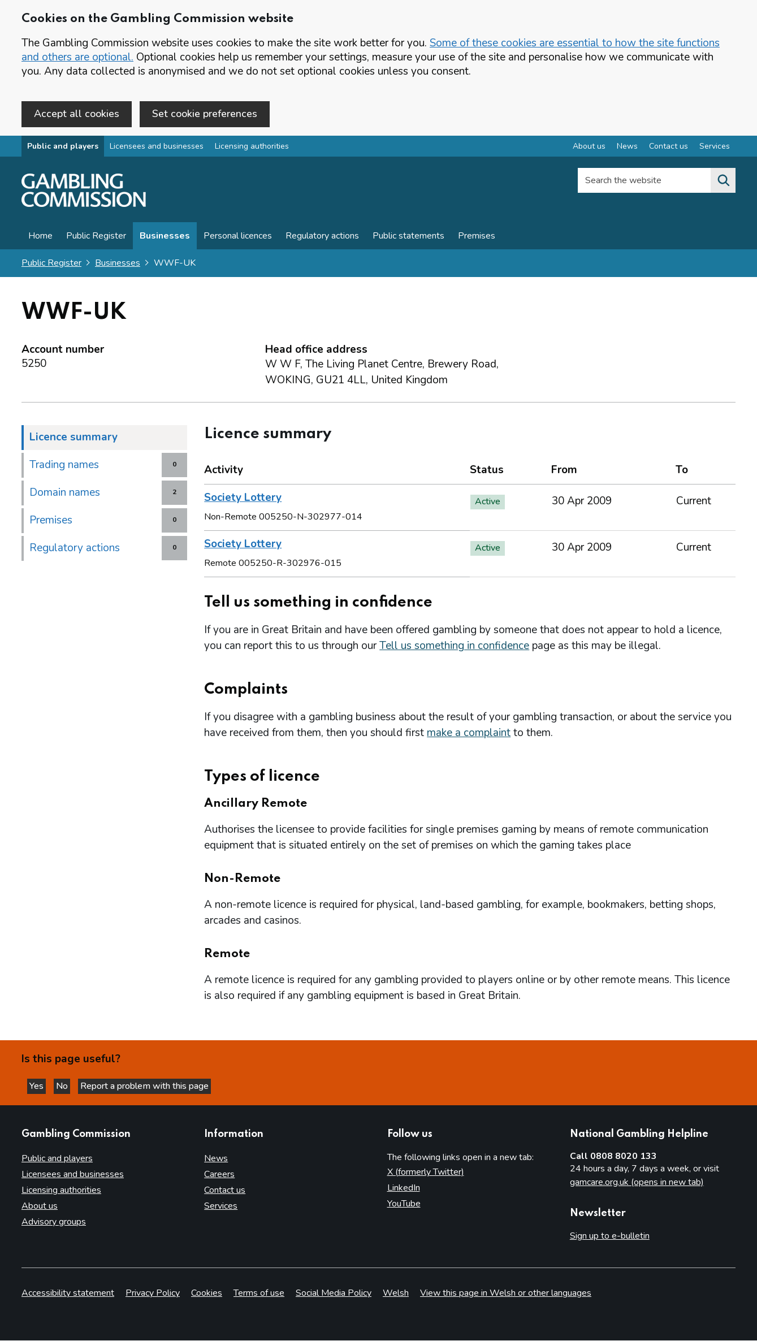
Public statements (408, 238)
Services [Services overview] (714, 149)
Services (220, 1206)
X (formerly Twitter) (425, 1172)
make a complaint (469, 735)
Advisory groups (53, 1222)
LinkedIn (403, 1188)
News (216, 1159)
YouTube (404, 1204)
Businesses (165, 238)
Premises (476, 238)
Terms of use (258, 1293)
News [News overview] (627, 149)
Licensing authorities (252, 149)
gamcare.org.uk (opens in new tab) (637, 1182)
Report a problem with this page (158, 1085)
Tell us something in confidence (454, 648)
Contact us (224, 1190)
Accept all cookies (76, 113)
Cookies (206, 1293)
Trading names (64, 467)
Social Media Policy (333, 1293)
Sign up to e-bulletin (610, 1236)
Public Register (96, 238)
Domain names (64, 495)
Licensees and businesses (157, 149)
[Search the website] (723, 183)
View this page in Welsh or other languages (505, 1293)
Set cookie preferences (204, 113)
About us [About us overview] (589, 149)
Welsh (396, 1293)
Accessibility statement (67, 1293)
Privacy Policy (153, 1293)
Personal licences (238, 238)
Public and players (62, 149)
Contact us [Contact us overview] (668, 149)
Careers (219, 1175)
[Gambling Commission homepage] (83, 207)
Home (40, 238)
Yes (41, 1085)
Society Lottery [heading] (243, 500)
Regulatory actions (322, 238)
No (72, 1085)
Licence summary (73, 439)
